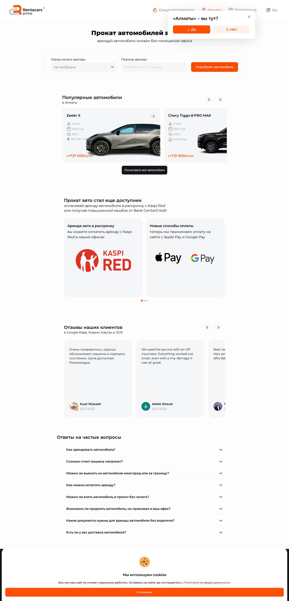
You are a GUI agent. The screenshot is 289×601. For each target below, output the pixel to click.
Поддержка (245, 10)
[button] (142, 300)
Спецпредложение (176, 10)
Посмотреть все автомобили (144, 170)
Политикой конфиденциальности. (207, 582)
